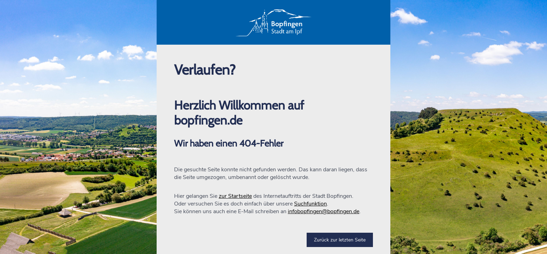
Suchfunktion (310, 204)
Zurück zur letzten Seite (340, 240)
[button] (273, 22)
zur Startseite (235, 196)
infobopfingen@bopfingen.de (323, 211)
